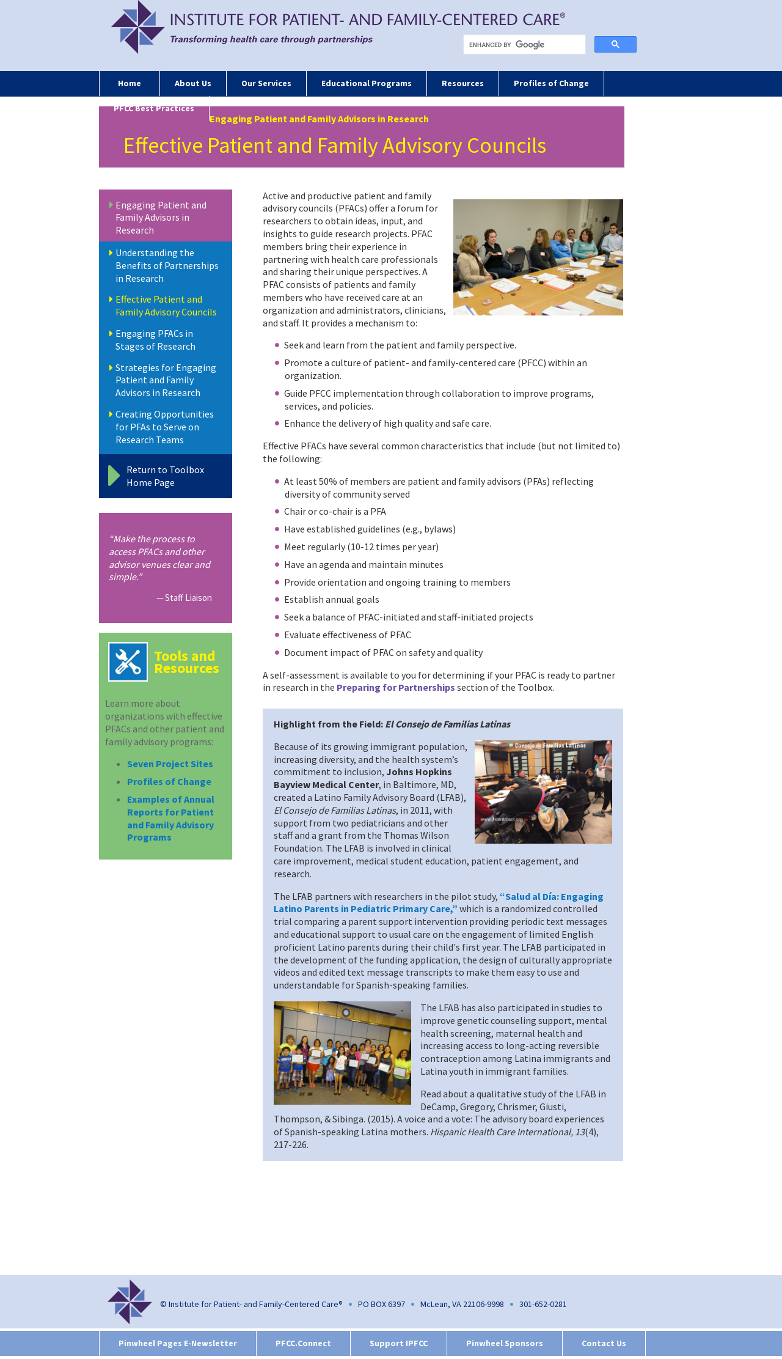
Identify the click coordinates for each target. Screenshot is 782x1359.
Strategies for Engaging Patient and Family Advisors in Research (165, 380)
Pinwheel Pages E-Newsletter (178, 1343)
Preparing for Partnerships (396, 687)
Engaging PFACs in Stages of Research (155, 339)
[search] (527, 44)
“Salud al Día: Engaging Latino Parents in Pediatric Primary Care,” (439, 902)
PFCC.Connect (303, 1343)
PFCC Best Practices (154, 108)
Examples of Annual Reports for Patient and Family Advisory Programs (170, 818)
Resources (463, 83)
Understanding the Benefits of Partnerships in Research (167, 265)
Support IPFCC (399, 1343)
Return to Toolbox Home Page (165, 475)
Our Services (266, 83)
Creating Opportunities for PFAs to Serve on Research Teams (164, 427)
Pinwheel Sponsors (504, 1343)
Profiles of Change (551, 83)
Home (129, 83)
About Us (193, 83)
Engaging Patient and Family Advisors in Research (160, 218)
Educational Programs (366, 83)
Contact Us (604, 1343)
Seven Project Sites (170, 763)
